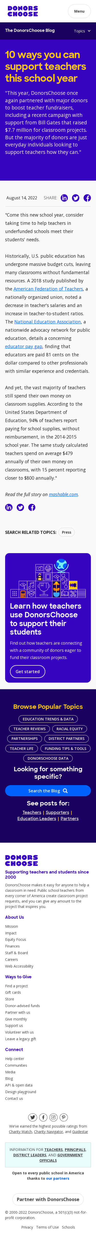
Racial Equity (70, 728)
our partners (57, 1178)
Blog (9, 1078)
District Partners (66, 738)
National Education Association (47, 322)
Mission (11, 926)
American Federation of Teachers (48, 289)
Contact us (14, 1098)
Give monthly (16, 1019)
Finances (12, 946)
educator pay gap (23, 346)
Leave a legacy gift (20, 1038)
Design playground (20, 1091)
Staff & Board (16, 952)
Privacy (27, 1227)
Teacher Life (22, 748)
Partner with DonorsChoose (48, 1199)
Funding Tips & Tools (65, 748)
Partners (70, 819)
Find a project (16, 985)
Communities (16, 1065)
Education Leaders (36, 819)
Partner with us (17, 1012)
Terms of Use (47, 1227)
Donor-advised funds (22, 1005)
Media (10, 1072)
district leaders (29, 1155)
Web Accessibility (19, 966)
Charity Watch (20, 1131)
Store (9, 999)
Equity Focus (15, 939)
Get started (28, 671)
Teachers (32, 813)
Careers (11, 959)
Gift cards (13, 992)
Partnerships (25, 738)
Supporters (57, 813)
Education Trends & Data (48, 719)
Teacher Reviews (29, 728)
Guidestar (80, 1131)
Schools (68, 1227)
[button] (79, 11)
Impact (11, 933)
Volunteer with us (19, 1032)
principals (75, 1149)
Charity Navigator (48, 1131)
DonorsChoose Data (48, 758)
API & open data (19, 1085)
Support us (14, 1025)
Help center (14, 1058)
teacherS (53, 1149)
